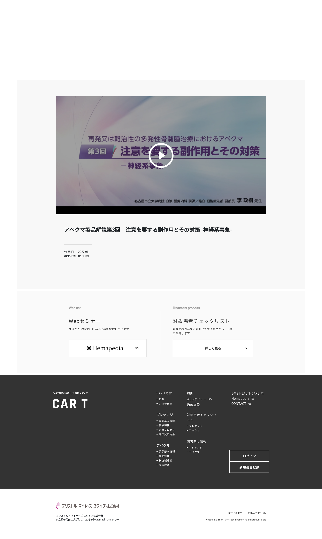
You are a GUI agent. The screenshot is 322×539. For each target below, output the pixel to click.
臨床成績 (164, 469)
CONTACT (238, 407)
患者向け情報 (196, 445)
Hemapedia (240, 402)
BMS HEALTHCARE (245, 397)
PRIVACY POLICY (257, 517)
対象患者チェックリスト (201, 421)
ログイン (249, 460)
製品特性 (164, 429)
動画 (190, 397)
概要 (161, 403)
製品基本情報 (167, 424)
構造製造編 (165, 464)
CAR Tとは (164, 397)
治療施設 (193, 408)
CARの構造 (165, 407)
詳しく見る (213, 352)
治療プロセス (167, 434)
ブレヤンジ (164, 418)
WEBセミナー (197, 403)
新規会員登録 (249, 471)
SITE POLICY (235, 517)
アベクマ (163, 449)
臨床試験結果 (167, 438)
